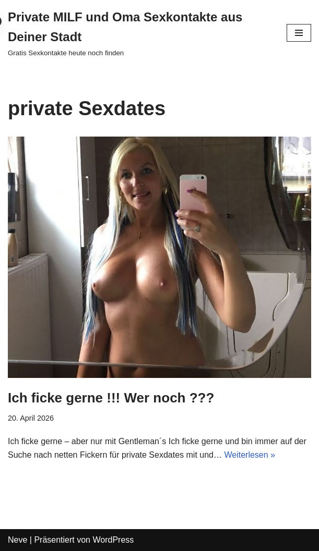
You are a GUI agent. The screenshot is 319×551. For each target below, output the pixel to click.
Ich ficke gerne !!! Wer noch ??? (111, 398)
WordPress (113, 539)
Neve (17, 539)
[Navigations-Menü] (299, 33)
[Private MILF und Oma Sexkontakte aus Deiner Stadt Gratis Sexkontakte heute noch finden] (139, 32)
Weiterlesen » (249, 454)
